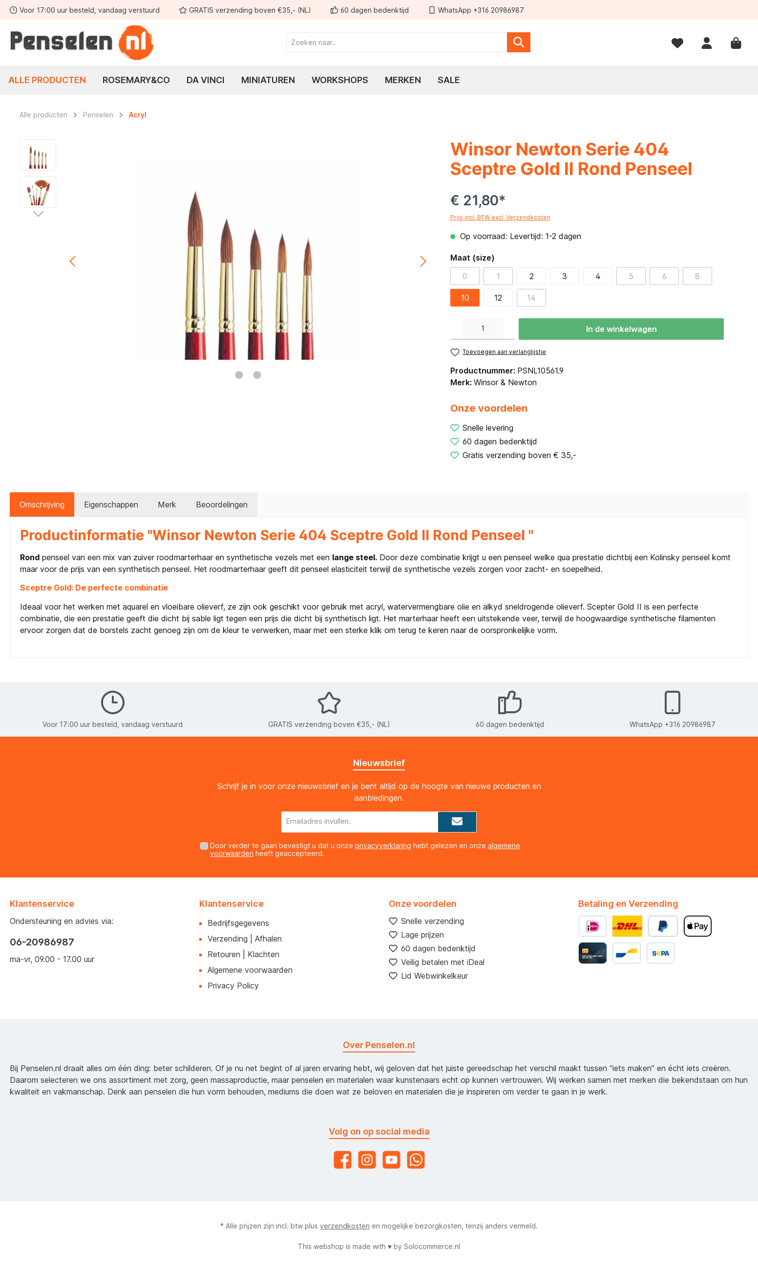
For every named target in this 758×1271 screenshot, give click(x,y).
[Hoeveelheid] (483, 329)
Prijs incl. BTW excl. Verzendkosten (500, 217)
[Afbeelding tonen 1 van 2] (239, 375)
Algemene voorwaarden (250, 970)
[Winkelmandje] (736, 42)
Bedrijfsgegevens (238, 923)
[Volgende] (423, 261)
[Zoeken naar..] (396, 42)
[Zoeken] (518, 42)
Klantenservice (231, 903)
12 (498, 298)
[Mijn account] (707, 42)
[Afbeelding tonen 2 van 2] (257, 375)
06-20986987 (42, 942)
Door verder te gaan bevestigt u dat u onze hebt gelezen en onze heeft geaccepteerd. (365, 849)
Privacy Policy (233, 985)
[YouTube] (391, 1160)
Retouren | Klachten (243, 954)
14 (531, 298)
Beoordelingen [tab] (222, 504)
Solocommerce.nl (432, 1246)
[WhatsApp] (416, 1160)
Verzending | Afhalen (245, 938)
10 (465, 298)
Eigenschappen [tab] (111, 504)
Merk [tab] (167, 504)
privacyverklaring (383, 845)
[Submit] (457, 822)
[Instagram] (367, 1160)
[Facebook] (343, 1160)
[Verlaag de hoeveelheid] (456, 329)
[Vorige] (73, 261)
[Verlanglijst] (677, 42)
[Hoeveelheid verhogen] (509, 329)
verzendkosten (345, 1226)
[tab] (42, 504)
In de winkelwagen (621, 329)
